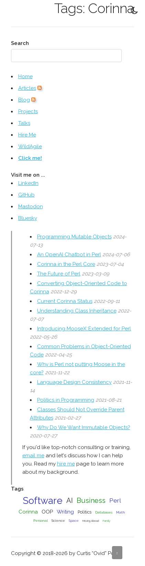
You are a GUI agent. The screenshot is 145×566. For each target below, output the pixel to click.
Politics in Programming (65, 400)
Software (43, 500)
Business (91, 500)
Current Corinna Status (64, 301)
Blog (24, 100)
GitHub (26, 195)
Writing (65, 512)
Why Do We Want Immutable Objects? (83, 427)
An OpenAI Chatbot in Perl (69, 254)
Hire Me (27, 135)
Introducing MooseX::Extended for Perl (84, 329)
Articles (27, 88)
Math (120, 512)
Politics (84, 512)
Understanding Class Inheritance (76, 311)
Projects (28, 111)
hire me (66, 464)
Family (106, 520)
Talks (24, 123)
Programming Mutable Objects (74, 237)
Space (74, 520)
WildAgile (30, 146)
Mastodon (30, 206)
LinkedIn (28, 183)
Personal (40, 520)
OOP (47, 512)
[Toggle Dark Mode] (135, 10)
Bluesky (27, 218)
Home (25, 76)
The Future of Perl (58, 274)
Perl (115, 500)
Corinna (28, 512)
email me (33, 455)
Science (58, 520)
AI (69, 500)
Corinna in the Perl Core (66, 264)
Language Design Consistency (74, 382)
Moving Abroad (90, 520)
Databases (103, 512)
